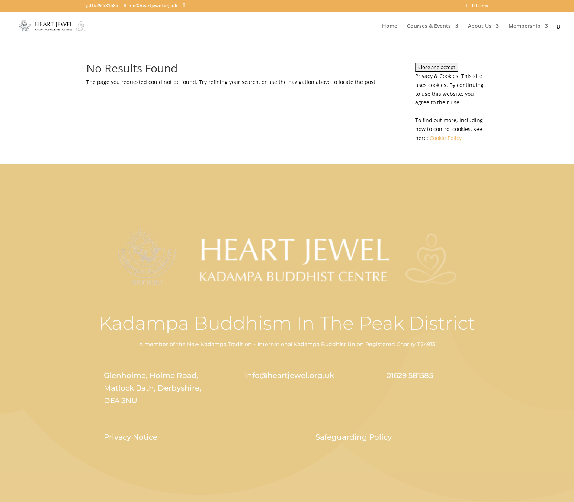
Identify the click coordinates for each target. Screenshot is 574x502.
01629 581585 (409, 375)
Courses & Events (429, 26)
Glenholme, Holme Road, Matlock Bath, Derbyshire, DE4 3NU (152, 388)
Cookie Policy (446, 137)
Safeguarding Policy (353, 437)
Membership (525, 26)
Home (389, 26)
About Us (479, 26)
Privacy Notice (130, 437)
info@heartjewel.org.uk (289, 375)
